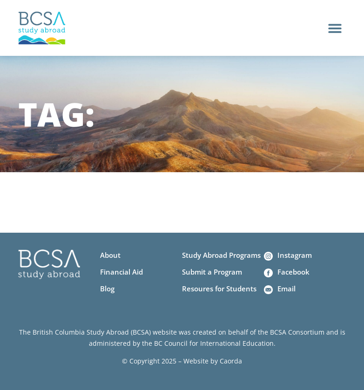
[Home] (42, 28)
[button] (335, 28)
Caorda (231, 360)
